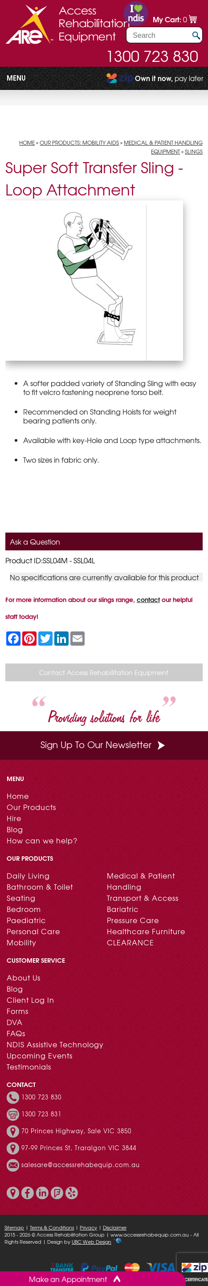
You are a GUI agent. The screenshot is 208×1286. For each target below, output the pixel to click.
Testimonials (29, 1066)
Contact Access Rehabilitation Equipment (103, 672)
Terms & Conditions (52, 1227)
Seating (21, 897)
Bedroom (24, 908)
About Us (24, 977)
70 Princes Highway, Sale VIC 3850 (76, 1131)
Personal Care (33, 931)
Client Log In (30, 999)
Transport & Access (143, 897)
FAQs (16, 1033)
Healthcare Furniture (146, 931)
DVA (15, 1022)
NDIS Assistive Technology (55, 1044)
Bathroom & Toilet (40, 886)
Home (27, 142)
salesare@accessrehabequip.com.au (80, 1165)
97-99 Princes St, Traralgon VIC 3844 (78, 1148)
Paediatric (26, 920)
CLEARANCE (130, 942)
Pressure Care (133, 920)
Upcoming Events (40, 1055)
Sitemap (14, 1227)
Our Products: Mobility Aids (79, 142)
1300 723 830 (152, 56)
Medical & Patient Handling (141, 881)
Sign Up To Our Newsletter (104, 744)
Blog (15, 829)
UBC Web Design (91, 1241)
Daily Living (28, 875)
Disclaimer (114, 1227)
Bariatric (123, 908)
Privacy (88, 1227)
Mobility (22, 942)
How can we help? (42, 840)
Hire (14, 818)
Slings (194, 151)
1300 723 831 (41, 1114)
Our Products (31, 807)
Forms (18, 1010)
